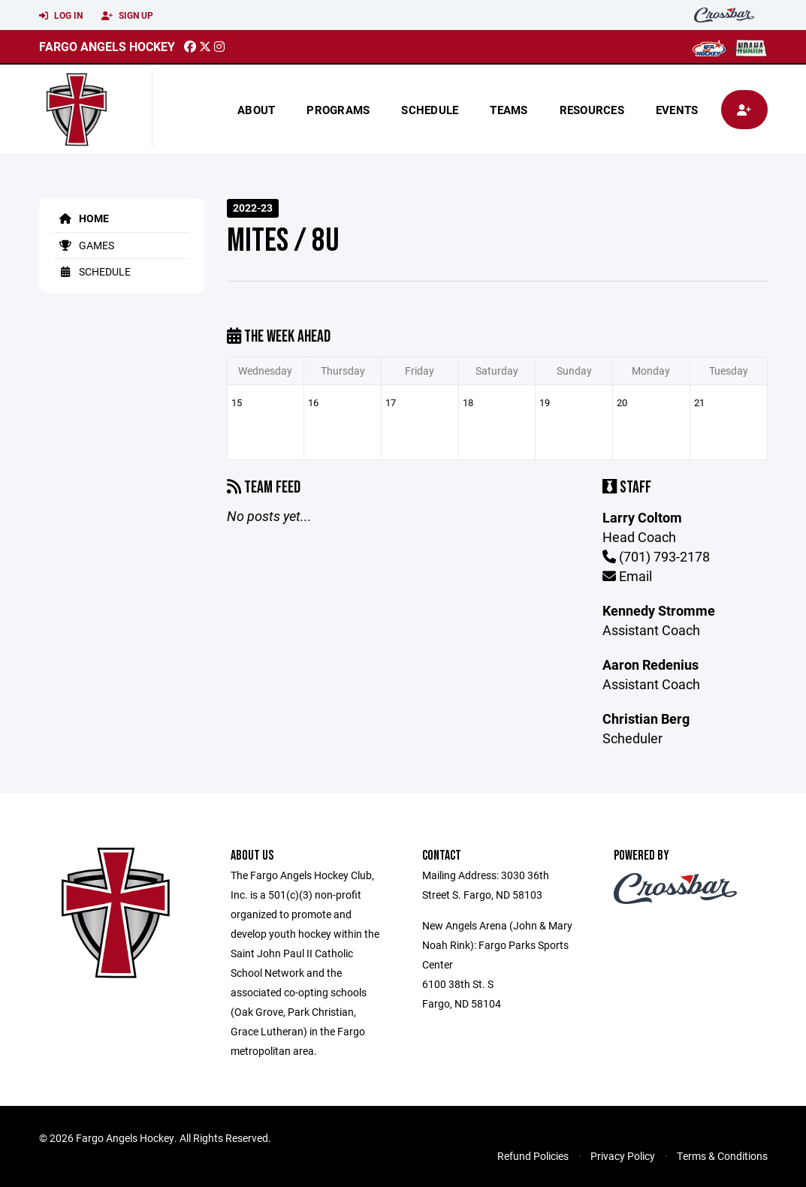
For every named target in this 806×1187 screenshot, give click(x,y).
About (256, 109)
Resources (592, 109)
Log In (61, 16)
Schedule (429, 109)
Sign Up (127, 16)
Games (84, 245)
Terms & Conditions (722, 1156)
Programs (338, 109)
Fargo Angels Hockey (107, 46)
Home (81, 218)
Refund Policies (533, 1156)
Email (627, 576)
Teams (508, 109)
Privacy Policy (622, 1156)
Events (677, 109)
